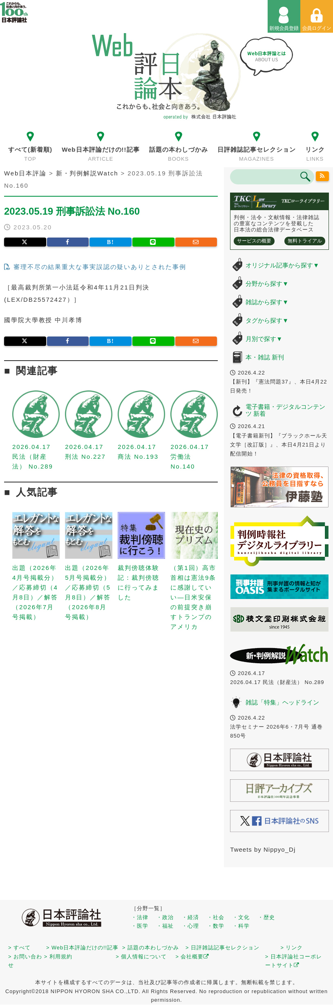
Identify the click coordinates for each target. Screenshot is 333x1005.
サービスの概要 (254, 241)
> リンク (292, 947)
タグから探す (267, 320)
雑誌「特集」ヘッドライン (282, 702)
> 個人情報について (141, 956)
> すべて (19, 947)
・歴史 (266, 917)
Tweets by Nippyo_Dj (262, 849)
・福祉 (165, 926)
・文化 (241, 917)
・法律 (139, 917)
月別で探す (264, 338)
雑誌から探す (267, 301)
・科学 (241, 926)
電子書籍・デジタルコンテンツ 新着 (285, 410)
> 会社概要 (192, 956)
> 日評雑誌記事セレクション (222, 947)
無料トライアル (305, 241)
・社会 (215, 917)
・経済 (190, 917)
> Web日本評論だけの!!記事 (82, 947)
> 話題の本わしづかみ (150, 947)
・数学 (215, 926)
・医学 (139, 926)
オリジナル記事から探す (282, 265)
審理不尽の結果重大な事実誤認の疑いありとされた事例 (95, 266)
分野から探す (267, 283)
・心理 (190, 926)
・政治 (165, 917)
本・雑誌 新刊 (265, 357)
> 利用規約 (58, 956)
